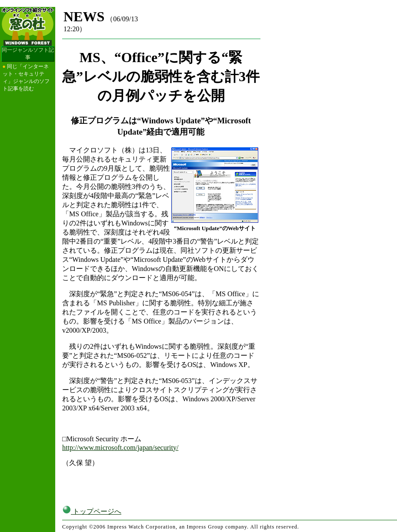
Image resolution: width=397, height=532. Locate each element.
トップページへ (91, 511)
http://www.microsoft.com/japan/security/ (120, 447)
